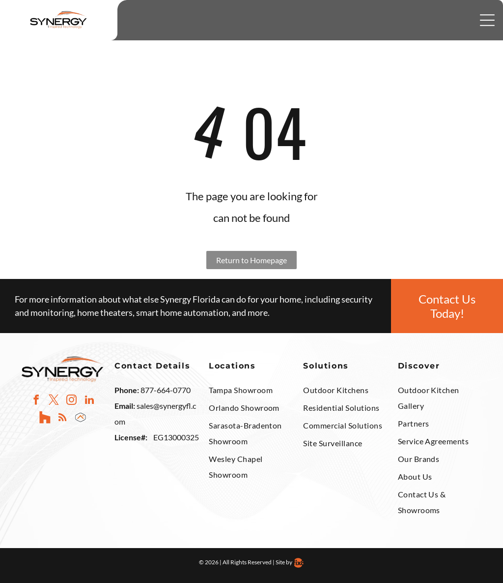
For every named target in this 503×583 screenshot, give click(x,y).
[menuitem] (251, 391)
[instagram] (71, 401)
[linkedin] (89, 401)
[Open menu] (487, 20)
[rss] (62, 419)
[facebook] (36, 401)
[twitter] (53, 401)
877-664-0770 (165, 390)
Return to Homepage (251, 260)
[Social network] (45, 419)
